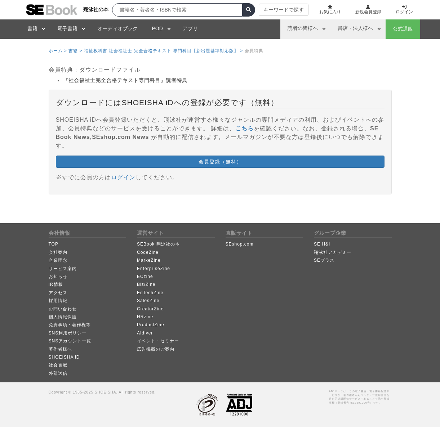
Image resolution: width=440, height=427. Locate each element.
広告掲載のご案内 (155, 349)
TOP (53, 244)
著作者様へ (60, 349)
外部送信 (58, 373)
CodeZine (148, 252)
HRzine (145, 316)
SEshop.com (240, 244)
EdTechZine (150, 292)
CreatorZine (150, 308)
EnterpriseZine (153, 268)
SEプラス (324, 260)
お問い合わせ (63, 308)
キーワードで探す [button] (283, 10)
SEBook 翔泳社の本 (158, 244)
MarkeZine (149, 260)
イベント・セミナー (158, 340)
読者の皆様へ (303, 28)
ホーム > (58, 50)
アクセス (58, 292)
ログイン (123, 177)
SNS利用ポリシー (68, 333)
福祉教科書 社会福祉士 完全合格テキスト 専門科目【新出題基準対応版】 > (163, 50)
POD (157, 28)
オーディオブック (117, 28)
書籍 (32, 28)
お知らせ (58, 276)
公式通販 (403, 29)
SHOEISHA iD (64, 357)
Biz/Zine (146, 284)
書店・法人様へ (355, 28)
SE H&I (322, 244)
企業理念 (58, 260)
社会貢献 (58, 365)
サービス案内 (63, 268)
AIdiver (145, 333)
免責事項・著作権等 (70, 324)
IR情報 (56, 284)
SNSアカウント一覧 (70, 340)
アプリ (190, 28)
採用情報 (58, 300)
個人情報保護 (63, 316)
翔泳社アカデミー (332, 252)
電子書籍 (67, 28)
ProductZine (150, 324)
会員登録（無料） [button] (220, 162)
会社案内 (58, 252)
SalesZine (148, 300)
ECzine (145, 276)
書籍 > (75, 50)
